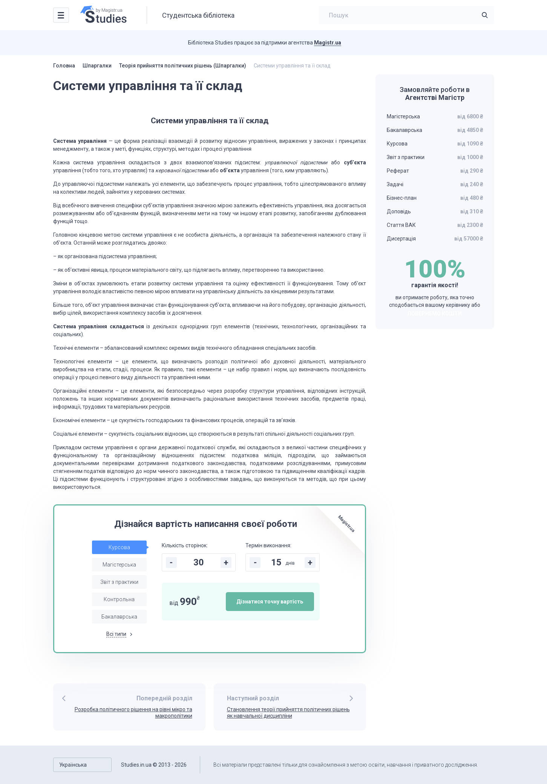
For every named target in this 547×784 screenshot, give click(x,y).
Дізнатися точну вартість (269, 602)
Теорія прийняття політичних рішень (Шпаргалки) (182, 66)
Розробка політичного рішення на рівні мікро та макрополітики (133, 712)
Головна (64, 66)
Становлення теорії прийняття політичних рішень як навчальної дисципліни (288, 712)
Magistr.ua (327, 43)
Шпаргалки (97, 66)
